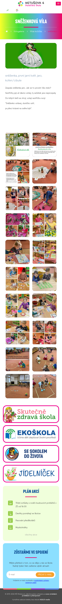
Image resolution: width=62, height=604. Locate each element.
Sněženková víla (44, 31)
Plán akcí (31, 491)
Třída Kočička (25, 31)
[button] (58, 3)
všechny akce (31, 534)
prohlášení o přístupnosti (31, 596)
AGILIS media (45, 600)
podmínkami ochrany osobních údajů (37, 581)
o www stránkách (50, 594)
